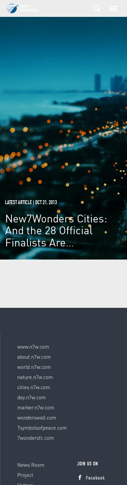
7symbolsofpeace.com (42, 427)
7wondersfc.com (35, 437)
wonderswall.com (36, 417)
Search (96, 8)
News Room (30, 464)
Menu (112, 5)
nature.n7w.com (35, 377)
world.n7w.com (34, 366)
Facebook (91, 478)
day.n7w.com (31, 397)
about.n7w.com (34, 356)
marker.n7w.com (35, 407)
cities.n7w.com (33, 387)
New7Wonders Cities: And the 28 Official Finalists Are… (56, 230)
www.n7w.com (33, 346)
